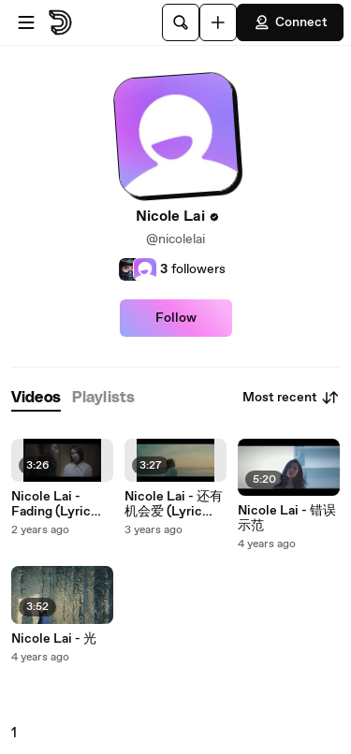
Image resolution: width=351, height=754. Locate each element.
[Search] (180, 22)
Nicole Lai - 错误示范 (287, 518)
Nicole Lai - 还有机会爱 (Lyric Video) (173, 504)
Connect (290, 22)
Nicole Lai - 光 (53, 638)
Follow (176, 318)
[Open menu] (26, 22)
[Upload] (218, 22)
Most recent (291, 397)
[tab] (36, 398)
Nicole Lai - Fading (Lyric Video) (51, 504)
